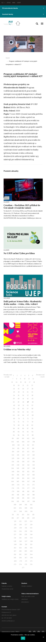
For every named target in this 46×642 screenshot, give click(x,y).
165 (18, 481)
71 (23, 419)
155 (18, 475)
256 (31, 548)
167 (28, 481)
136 (23, 462)
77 (28, 422)
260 (31, 551)
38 (32, 395)
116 (23, 448)
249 (15, 544)
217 (18, 518)
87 (28, 428)
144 (12, 468)
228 (31, 525)
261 (15, 554)
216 (13, 518)
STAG (9, 2)
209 (26, 511)
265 (15, 558)
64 (14, 415)
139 (13, 465)
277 (23, 568)
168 (34, 481)
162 (28, 478)
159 (13, 478)
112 (28, 445)
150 (18, 472)
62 (28, 412)
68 (32, 415)
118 (33, 448)
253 (15, 548)
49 (14, 405)
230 (20, 528)
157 (28, 475)
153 (33, 472)
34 (14, 395)
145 (18, 468)
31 (23, 392)
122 (28, 452)
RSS (17, 632)
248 (31, 541)
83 (32, 425)
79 (14, 425)
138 (33, 462)
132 (28, 458)
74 (14, 422)
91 (23, 432)
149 (13, 472)
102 (28, 438)
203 (15, 508)
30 (19, 392)
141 (23, 465)
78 (32, 422)
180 (18, 491)
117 (28, 448)
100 (18, 438)
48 (32, 402)
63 (32, 412)
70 (19, 419)
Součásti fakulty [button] (23, 14)
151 (23, 472)
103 (33, 438)
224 (31, 521)
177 (28, 488)
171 (23, 485)
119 (13, 452)
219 (28, 518)
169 (13, 485)
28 (32, 389)
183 (33, 491)
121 (23, 452)
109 (13, 445)
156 (23, 475)
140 (18, 465)
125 (18, 455)
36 (23, 395)
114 (13, 448)
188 (33, 495)
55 (18, 409)
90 (18, 432)
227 (26, 525)
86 (23, 428)
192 (28, 498)
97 (28, 435)
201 (26, 505)
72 (28, 419)
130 (18, 458)
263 (26, 554)
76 (23, 422)
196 (23, 501)
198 (34, 501)
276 (31, 564)
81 (23, 425)
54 (14, 409)
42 (28, 399)
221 (15, 521)
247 (26, 541)
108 (34, 442)
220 (33, 518)
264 (31, 554)
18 (34, 382)
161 (23, 478)
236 (31, 531)
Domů (8, 58)
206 (31, 508)
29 (14, 392)
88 (32, 428)
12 (33, 379)
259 (26, 551)
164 (12, 481)
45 (18, 402)
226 (20, 525)
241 (15, 538)
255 (26, 548)
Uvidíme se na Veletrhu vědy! (17, 349)
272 (31, 561)
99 (13, 438)
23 (32, 385)
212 (18, 515)
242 (20, 538)
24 (14, 389)
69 (14, 419)
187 (28, 495)
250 (21, 544)
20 (18, 385)
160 (18, 478)
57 (28, 409)
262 (20, 554)
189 (13, 498)
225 (15, 525)
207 (15, 511)
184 (13, 495)
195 (18, 501)
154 (13, 475)
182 (28, 491)
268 (31, 558)
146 (23, 468)
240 (31, 534)
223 (26, 521)
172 (28, 485)
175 (18, 488)
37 (28, 395)
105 (18, 442)
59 (14, 412)
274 (20, 564)
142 (28, 465)
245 (15, 541)
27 (28, 389)
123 (33, 452)
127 (28, 455)
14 (16, 382)
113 (33, 445)
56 (23, 409)
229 (15, 528)
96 (23, 435)
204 (20, 508)
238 (20, 534)
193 (33, 498)
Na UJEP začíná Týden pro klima (19, 253)
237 (15, 534)
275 (26, 564)
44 (14, 402)
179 (13, 491)
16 (25, 382)
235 (26, 531)
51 (23, 405)
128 (33, 455)
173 (33, 485)
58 (32, 409)
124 (13, 455)
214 (28, 515)
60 (18, 412)
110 (19, 445)
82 (27, 425)
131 (23, 458)
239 (26, 534)
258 (20, 551)
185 (18, 495)
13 (12, 382)
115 (18, 448)
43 (32, 399)
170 (18, 485)
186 (23, 495)
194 (12, 501)
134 (13, 462)
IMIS (13, 2)
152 (28, 472)
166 (23, 481)
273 (15, 564)
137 (28, 462)
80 (19, 425)
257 (15, 551)
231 (26, 528)
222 (20, 521)
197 (28, 501)
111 (23, 445)
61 (23, 412)
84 (14, 428)
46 (23, 402)
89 (14, 432)
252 (31, 544)
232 (31, 528)
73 (32, 419)
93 (32, 432)
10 (24, 379)
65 (18, 415)
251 (26, 544)
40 (18, 399)
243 (26, 538)
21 (23, 385)
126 (23, 455)
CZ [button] (3, 2)
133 (33, 458)
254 (20, 548)
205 (26, 508)
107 (28, 442)
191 (23, 498)
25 (18, 389)
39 (14, 399)
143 (33, 465)
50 (19, 405)
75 (18, 422)
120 (18, 452)
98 (32, 435)
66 (23, 415)
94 (14, 435)
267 (26, 558)
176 (23, 488)
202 (31, 505)
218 (23, 518)
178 (33, 488)
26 (23, 389)
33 (32, 392)
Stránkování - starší (40, 376)
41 (23, 399)
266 (20, 558)
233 (15, 531)
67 (28, 415)
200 (20, 505)
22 (27, 385)
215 (33, 515)
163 (33, 478)
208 (20, 511)
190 (18, 498)
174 (13, 488)
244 (31, 538)
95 (18, 435)
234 (20, 531)
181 (23, 491)
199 (15, 505)
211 (13, 515)
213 (23, 515)
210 (31, 511)
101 (23, 438)
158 (33, 475)
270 (21, 561)
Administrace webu (8, 632)
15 (21, 382)
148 (34, 468)
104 (12, 442)
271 (26, 561)
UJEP (19, 2)
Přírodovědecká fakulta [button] (23, 8)
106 (23, 442)
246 (20, 541)
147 (28, 468)
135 (18, 462)
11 (29, 379)
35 (18, 395)
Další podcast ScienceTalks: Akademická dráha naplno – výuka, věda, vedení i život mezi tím (22, 304)
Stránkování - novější (8, 376)
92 (28, 432)
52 (28, 405)
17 (29, 382)
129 (13, 458)
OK (23, 638)
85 (18, 428)
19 (14, 385)
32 (27, 392)
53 (32, 405)
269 (15, 561)
